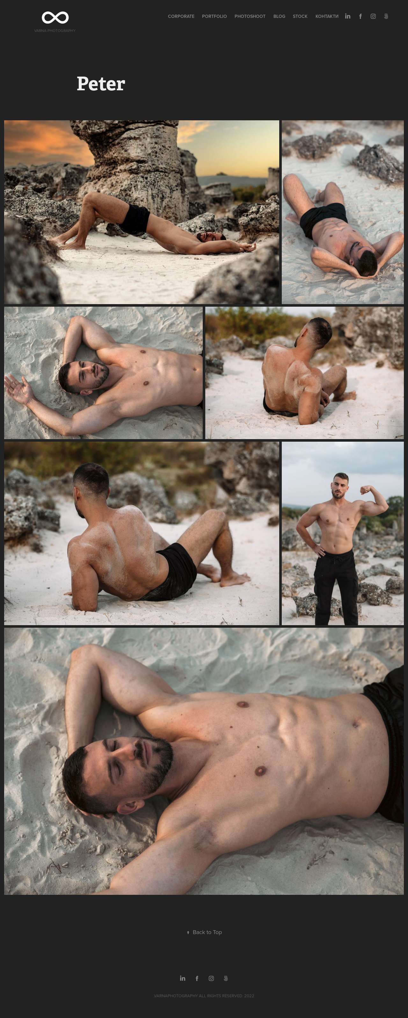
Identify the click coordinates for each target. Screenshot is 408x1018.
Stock (300, 16)
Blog (279, 16)
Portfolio (214, 16)
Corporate (181, 16)
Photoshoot (250, 16)
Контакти (327, 16)
